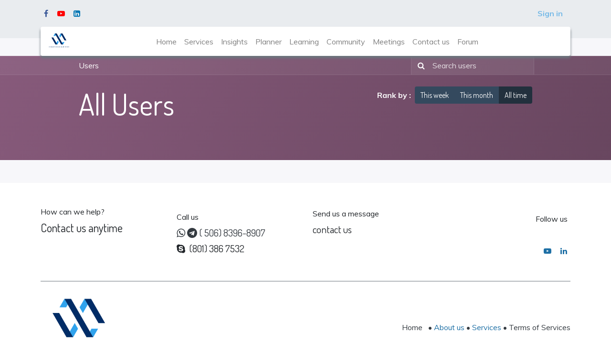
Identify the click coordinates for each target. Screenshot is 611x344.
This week (435, 95)
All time (516, 95)
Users (89, 65)
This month (476, 95)
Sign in (550, 13)
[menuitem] (166, 41)
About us (449, 327)
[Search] (419, 65)
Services (486, 327)
